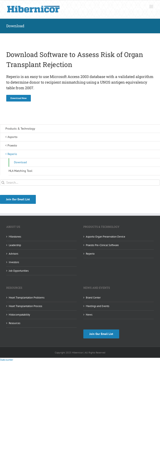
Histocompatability (19, 314)
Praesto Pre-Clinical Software (102, 245)
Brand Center (93, 297)
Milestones (15, 236)
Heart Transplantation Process (25, 306)
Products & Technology (20, 128)
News (89, 314)
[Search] (3, 183)
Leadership (15, 245)
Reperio (90, 253)
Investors (14, 262)
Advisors (13, 253)
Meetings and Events (97, 306)
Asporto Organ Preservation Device (105, 236)
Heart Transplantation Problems (26, 297)
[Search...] (80, 183)
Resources (14, 323)
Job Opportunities (19, 270)
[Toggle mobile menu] (151, 6)
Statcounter (6, 360)
